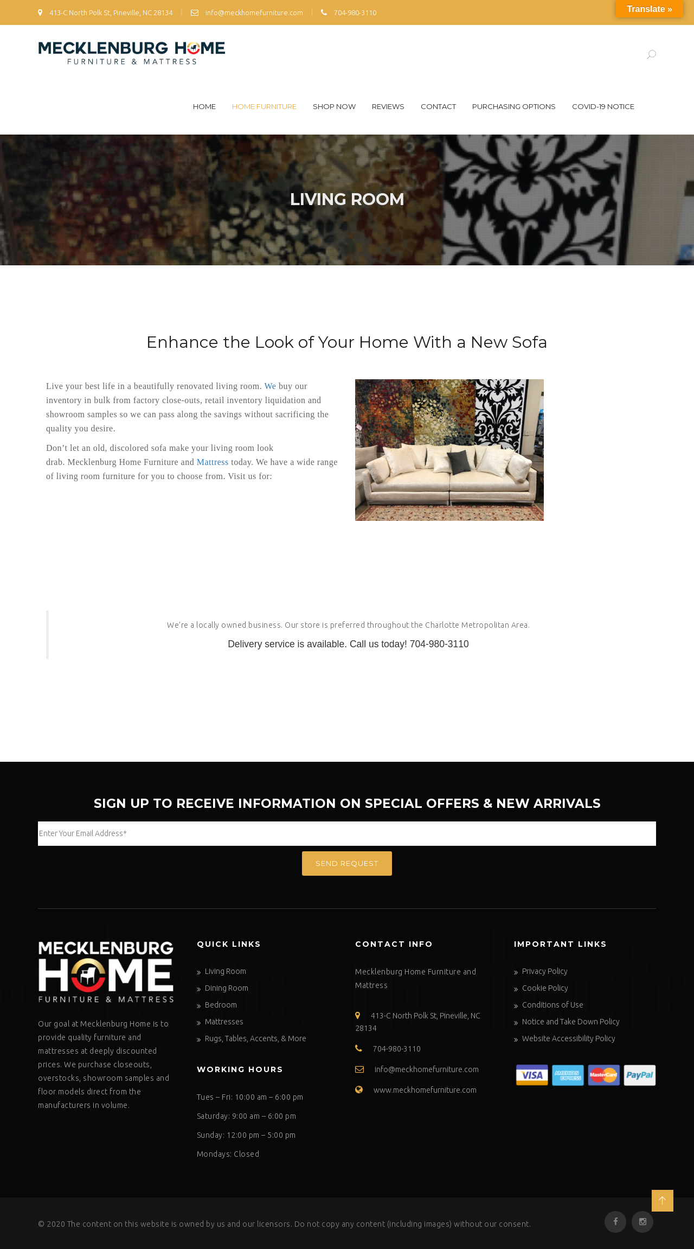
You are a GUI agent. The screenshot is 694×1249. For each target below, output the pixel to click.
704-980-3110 (348, 12)
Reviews (388, 106)
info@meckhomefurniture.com (247, 12)
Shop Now (334, 106)
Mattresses (224, 1021)
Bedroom (221, 1005)
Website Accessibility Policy (568, 1038)
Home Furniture (264, 106)
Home (204, 106)
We (271, 386)
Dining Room (226, 988)
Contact (438, 106)
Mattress (213, 462)
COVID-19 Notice (603, 106)
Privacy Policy (545, 971)
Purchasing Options (514, 106)
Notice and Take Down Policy (571, 1021)
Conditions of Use (552, 1005)
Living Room (225, 971)
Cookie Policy (545, 988)
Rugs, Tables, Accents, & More (255, 1038)
